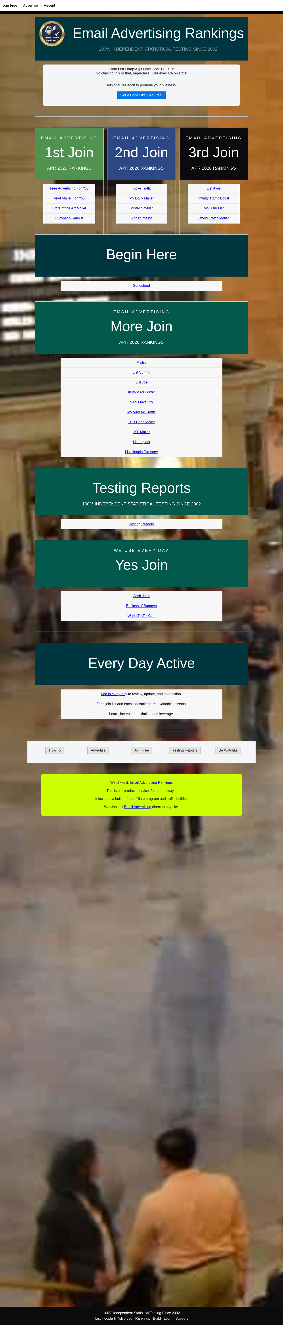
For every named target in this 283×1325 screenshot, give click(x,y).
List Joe (141, 382)
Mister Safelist (141, 208)
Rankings (142, 1318)
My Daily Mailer (141, 198)
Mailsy (141, 362)
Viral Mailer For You (69, 198)
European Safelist (69, 218)
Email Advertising (137, 807)
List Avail (214, 188)
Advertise (30, 5)
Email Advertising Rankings (158, 33)
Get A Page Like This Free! (141, 95)
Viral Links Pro (141, 402)
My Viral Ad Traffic (141, 412)
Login (168, 1318)
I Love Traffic (141, 188)
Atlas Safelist (141, 218)
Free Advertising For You (69, 188)
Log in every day (114, 694)
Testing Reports (141, 524)
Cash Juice (141, 596)
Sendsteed (141, 285)
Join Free (9, 5)
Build (157, 1318)
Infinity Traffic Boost (213, 198)
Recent (49, 5)
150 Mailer (141, 432)
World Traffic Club (142, 616)
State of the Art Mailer (69, 208)
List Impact (141, 442)
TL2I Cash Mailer (141, 422)
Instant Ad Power (141, 392)
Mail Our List (214, 208)
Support (181, 1318)
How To (55, 750)
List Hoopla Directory (141, 452)
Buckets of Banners (141, 606)
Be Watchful (228, 750)
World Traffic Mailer (214, 218)
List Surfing (141, 372)
